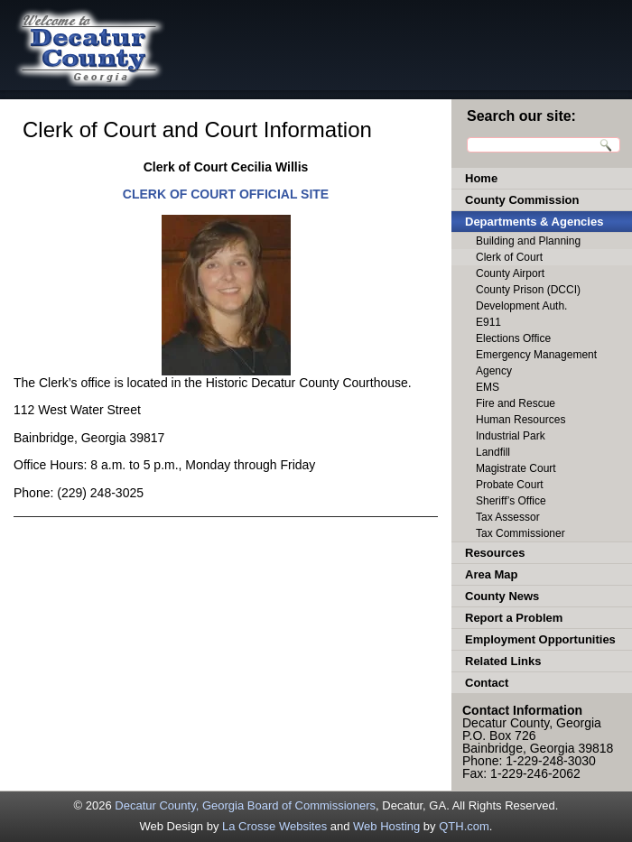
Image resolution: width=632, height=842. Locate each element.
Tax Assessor (508, 517)
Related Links (503, 661)
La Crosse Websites (274, 826)
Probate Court (510, 484)
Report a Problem (513, 618)
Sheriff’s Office (511, 501)
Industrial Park (510, 436)
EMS (487, 387)
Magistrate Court (516, 468)
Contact (486, 682)
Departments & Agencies (534, 221)
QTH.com (464, 826)
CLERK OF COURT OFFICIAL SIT (222, 194)
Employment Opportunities (540, 639)
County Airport (510, 273)
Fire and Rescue (515, 403)
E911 (488, 322)
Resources (495, 553)
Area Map (491, 574)
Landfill (493, 452)
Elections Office (513, 338)
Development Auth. (521, 306)
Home (481, 178)
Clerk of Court (509, 257)
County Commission (522, 200)
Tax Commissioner (520, 533)
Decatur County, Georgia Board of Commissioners (245, 805)
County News (502, 596)
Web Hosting (386, 826)
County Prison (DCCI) (528, 289)
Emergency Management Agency (536, 362)
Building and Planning (528, 241)
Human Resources (520, 419)
